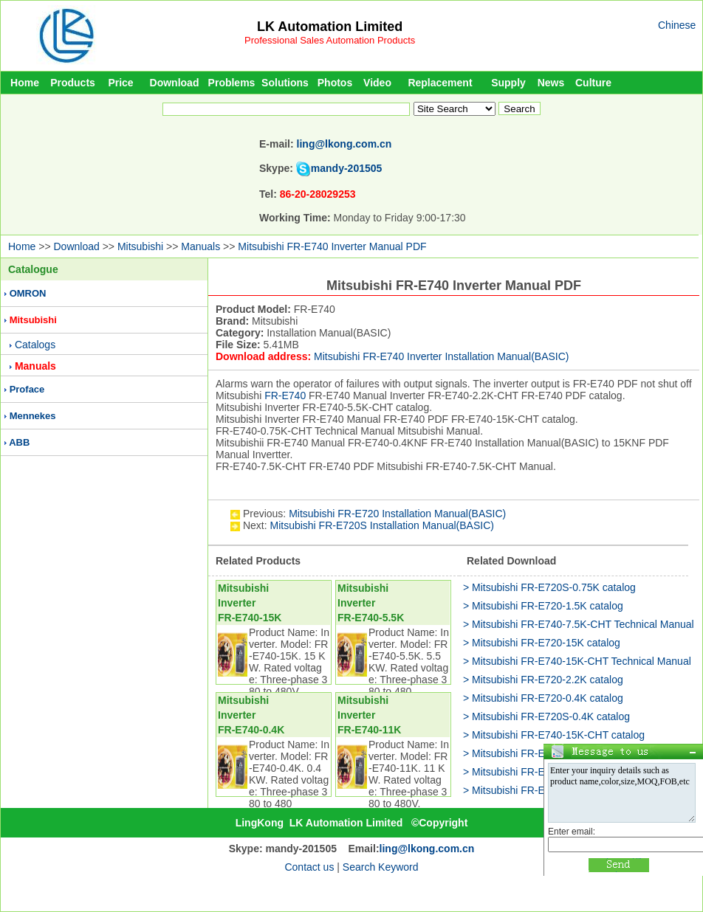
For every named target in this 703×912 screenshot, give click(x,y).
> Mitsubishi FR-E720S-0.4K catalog (546, 716)
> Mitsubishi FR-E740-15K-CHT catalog (554, 735)
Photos (335, 83)
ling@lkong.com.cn (344, 144)
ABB (19, 442)
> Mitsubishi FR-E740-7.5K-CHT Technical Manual (578, 624)
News (551, 83)
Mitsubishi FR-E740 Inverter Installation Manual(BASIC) (441, 356)
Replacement (440, 83)
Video (377, 83)
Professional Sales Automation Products (329, 40)
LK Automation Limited (329, 26)
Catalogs (35, 344)
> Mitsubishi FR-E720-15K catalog (541, 643)
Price (120, 83)
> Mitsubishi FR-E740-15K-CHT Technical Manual (577, 661)
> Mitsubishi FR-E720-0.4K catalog (543, 698)
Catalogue (33, 269)
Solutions (285, 83)
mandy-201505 (347, 168)
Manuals (200, 246)
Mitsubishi (140, 246)
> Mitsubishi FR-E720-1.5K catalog (543, 606)
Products (72, 83)
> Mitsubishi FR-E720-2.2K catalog (543, 679)
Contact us (309, 867)
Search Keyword (381, 867)
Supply (508, 83)
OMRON (28, 293)
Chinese (677, 25)
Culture (593, 83)
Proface (27, 389)
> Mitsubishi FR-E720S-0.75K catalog (549, 587)
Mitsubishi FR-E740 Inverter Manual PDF (332, 246)
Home (24, 83)
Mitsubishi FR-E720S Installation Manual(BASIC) (381, 525)
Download (174, 83)
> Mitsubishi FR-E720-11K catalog (541, 790)
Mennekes (33, 415)
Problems (232, 83)
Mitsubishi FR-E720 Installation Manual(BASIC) (397, 513)
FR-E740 (285, 395)
